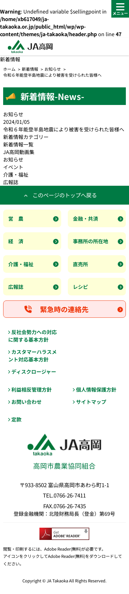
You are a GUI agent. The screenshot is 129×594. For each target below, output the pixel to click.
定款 (16, 419)
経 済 (15, 241)
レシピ (80, 286)
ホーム (9, 69)
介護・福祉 (15, 174)
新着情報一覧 (18, 144)
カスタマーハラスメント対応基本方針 (32, 355)
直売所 (80, 264)
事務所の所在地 (90, 241)
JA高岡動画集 (18, 152)
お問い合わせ (26, 401)
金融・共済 (85, 218)
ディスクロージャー (33, 371)
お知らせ (52, 69)
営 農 (15, 218)
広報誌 (10, 182)
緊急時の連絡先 (64, 309)
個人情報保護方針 (96, 389)
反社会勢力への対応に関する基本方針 (32, 335)
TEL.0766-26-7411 (64, 495)
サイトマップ (91, 401)
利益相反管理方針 (31, 389)
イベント (13, 167)
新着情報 (30, 69)
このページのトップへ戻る (64, 195)
